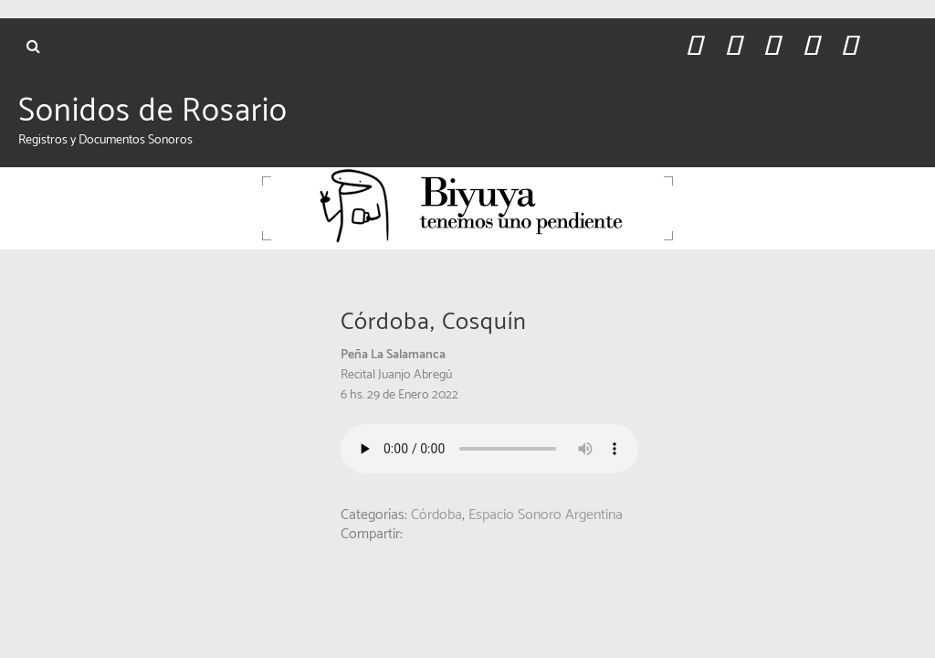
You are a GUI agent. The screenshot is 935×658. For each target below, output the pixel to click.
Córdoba (436, 515)
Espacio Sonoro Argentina (545, 515)
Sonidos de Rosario (153, 111)
